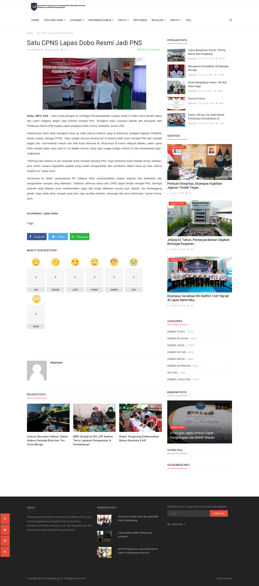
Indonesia (176, 524)
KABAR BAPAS (176, 359)
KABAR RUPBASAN (179, 365)
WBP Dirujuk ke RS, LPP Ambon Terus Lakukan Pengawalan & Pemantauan (93, 440)
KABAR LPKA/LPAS (179, 379)
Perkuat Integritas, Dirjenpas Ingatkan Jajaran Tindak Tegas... (194, 185)
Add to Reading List (149, 49)
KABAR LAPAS (35, 49)
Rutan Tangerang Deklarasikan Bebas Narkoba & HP (139, 438)
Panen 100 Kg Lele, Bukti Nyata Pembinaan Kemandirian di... (206, 116)
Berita (176, 20)
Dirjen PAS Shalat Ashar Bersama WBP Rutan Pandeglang (138, 518)
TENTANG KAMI (54, 20)
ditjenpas (56, 362)
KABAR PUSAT (176, 331)
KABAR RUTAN (176, 352)
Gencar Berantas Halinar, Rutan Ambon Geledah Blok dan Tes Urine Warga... (47, 440)
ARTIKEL (172, 372)
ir (168, 193)
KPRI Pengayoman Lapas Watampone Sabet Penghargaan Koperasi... (138, 551)
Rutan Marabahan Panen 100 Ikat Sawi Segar (207, 84)
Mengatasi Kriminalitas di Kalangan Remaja (208, 68)
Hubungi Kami (224, 578)
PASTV (123, 20)
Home (35, 20)
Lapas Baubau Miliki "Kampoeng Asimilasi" (135, 534)
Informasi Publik (101, 20)
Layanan (77, 20)
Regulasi (159, 20)
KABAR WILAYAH (177, 338)
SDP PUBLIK (140, 20)
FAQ (188, 20)
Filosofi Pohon (196, 98)
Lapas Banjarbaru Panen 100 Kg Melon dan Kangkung (206, 52)
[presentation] (218, 406)
